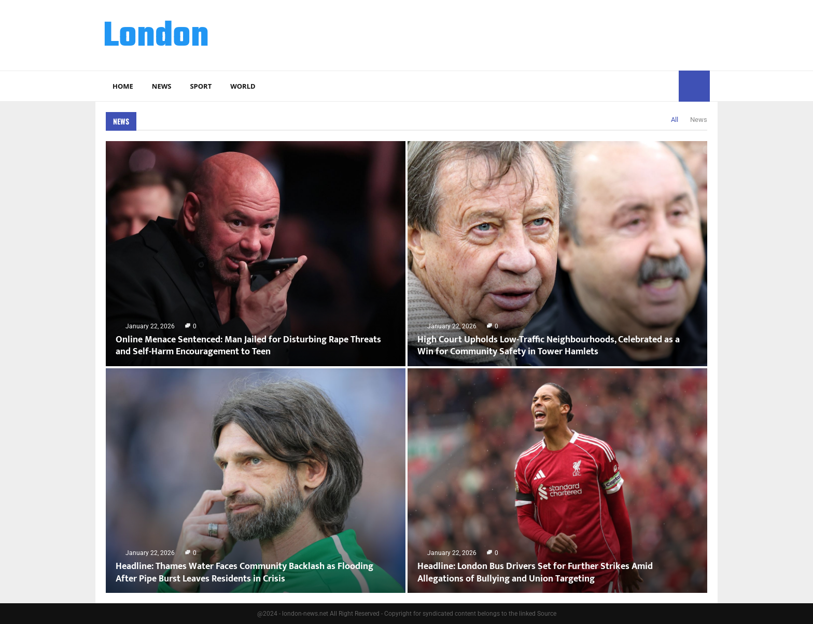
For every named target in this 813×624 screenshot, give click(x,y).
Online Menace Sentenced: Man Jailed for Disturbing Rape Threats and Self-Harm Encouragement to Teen (248, 345)
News (162, 86)
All (674, 119)
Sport (201, 86)
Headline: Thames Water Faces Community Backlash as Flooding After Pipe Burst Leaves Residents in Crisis (244, 572)
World (242, 86)
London (156, 36)
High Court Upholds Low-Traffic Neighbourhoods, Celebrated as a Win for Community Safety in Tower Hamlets (548, 345)
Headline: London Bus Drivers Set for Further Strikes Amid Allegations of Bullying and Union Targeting (535, 572)
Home (123, 86)
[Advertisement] (521, 33)
